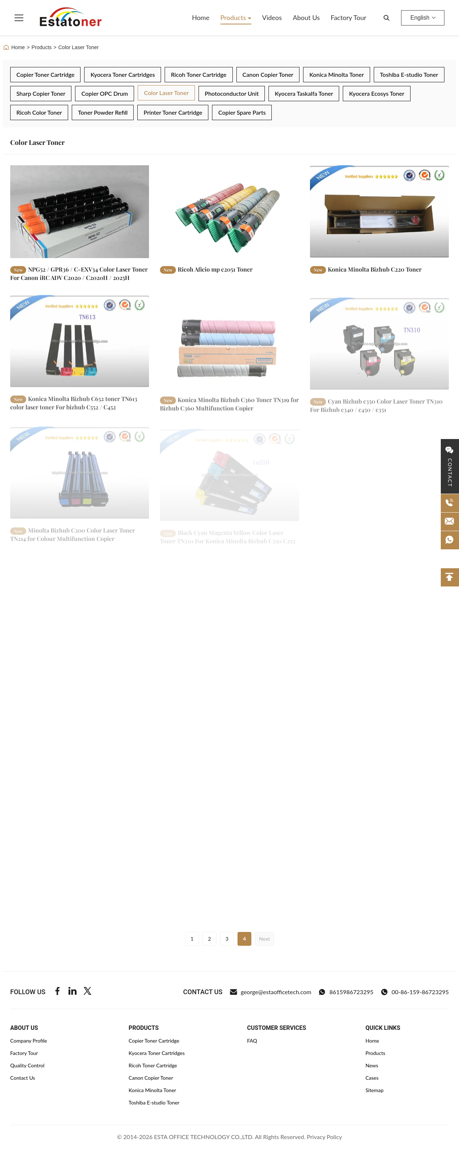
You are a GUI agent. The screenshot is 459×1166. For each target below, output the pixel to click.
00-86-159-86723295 (415, 992)
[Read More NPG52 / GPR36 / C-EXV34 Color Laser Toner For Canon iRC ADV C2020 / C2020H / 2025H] (79, 211)
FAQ (252, 1040)
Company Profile (28, 1040)
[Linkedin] (72, 992)
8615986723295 (345, 992)
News (371, 1065)
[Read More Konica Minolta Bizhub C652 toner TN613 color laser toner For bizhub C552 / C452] (79, 348)
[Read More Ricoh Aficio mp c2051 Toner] (229, 211)
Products (234, 17)
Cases (371, 1078)
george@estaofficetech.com (270, 992)
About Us (306, 17)
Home (200, 17)
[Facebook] (57, 992)
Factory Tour (348, 17)
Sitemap (374, 1090)
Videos (272, 17)
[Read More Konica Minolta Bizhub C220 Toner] (379, 211)
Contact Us (22, 1078)
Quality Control (27, 1065)
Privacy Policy (324, 1136)
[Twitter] (87, 992)
